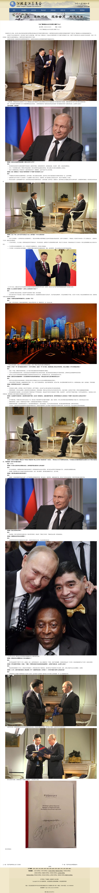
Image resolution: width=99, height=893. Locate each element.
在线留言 (52, 879)
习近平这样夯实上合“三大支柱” (14, 864)
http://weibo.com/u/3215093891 (52, 887)
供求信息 (53, 10)
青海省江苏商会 (37, 875)
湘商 (70, 868)
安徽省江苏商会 (45, 873)
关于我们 (42, 879)
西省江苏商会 (54, 875)
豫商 (53, 868)
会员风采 (72, 10)
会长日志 (33, 10)
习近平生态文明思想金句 (71, 864)
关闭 (50, 866)
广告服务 (47, 879)
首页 (14, 10)
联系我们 (82, 10)
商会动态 (43, 10)
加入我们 (57, 879)
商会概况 (23, 10)
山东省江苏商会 (61, 873)
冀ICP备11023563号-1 (49, 891)
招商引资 (62, 10)
